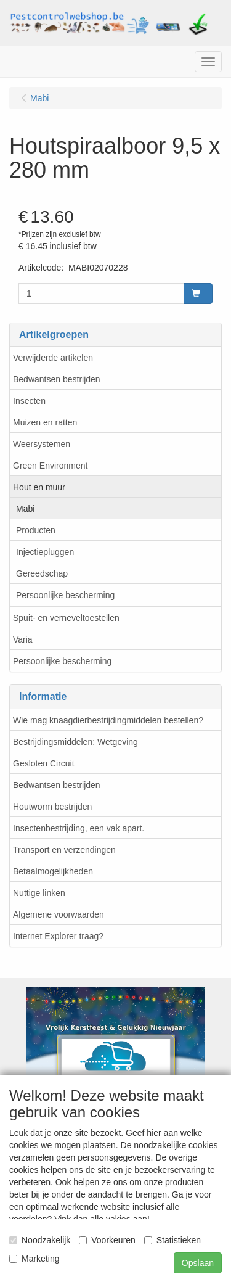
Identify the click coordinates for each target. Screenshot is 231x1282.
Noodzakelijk (39, 1240)
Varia (23, 639)
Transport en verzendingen (64, 850)
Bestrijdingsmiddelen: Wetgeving (75, 742)
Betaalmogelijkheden (53, 871)
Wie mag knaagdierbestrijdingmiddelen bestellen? (108, 720)
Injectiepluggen (45, 552)
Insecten (29, 401)
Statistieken (172, 1240)
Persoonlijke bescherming (65, 595)
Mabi (25, 509)
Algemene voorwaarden (58, 914)
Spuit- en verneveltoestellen (66, 618)
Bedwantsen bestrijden (56, 379)
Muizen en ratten (45, 422)
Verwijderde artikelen (53, 358)
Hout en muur (39, 487)
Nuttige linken (39, 893)
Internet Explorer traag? (58, 936)
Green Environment (50, 465)
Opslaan (198, 1263)
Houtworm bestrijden (52, 807)
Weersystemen (41, 444)
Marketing (34, 1259)
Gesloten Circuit (44, 763)
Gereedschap (42, 573)
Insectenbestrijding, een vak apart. (78, 828)
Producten (35, 530)
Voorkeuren (107, 1240)
